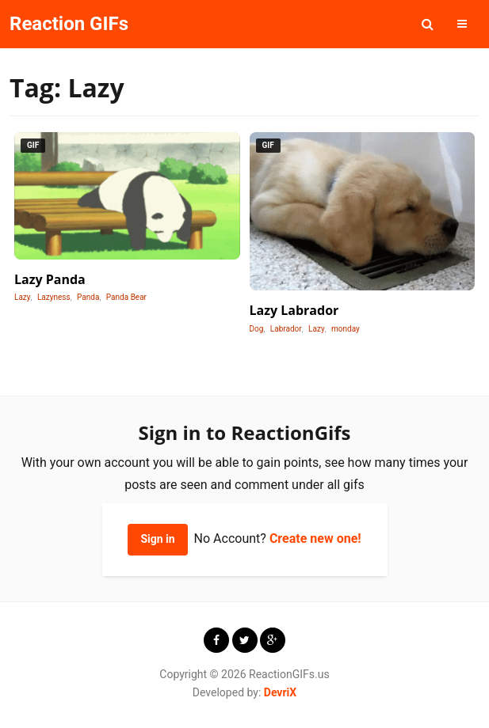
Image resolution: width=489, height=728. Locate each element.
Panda (88, 297)
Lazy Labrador (294, 310)
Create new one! (315, 538)
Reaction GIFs (69, 24)
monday (345, 328)
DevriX (280, 692)
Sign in (157, 539)
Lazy (22, 297)
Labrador (286, 328)
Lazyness (54, 297)
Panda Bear (126, 297)
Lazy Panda (50, 279)
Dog (257, 328)
